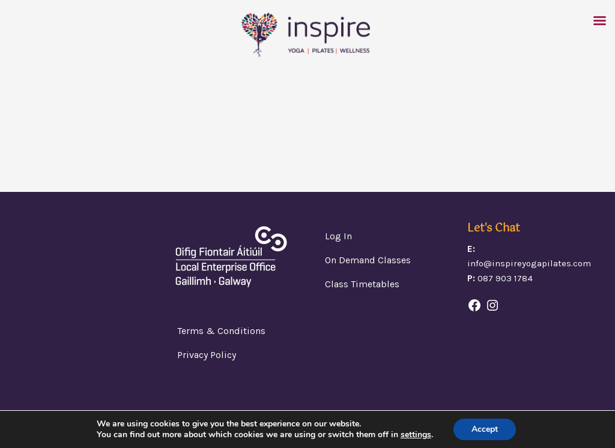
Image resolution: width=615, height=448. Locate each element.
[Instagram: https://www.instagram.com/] (492, 305)
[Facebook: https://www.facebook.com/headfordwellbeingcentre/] (474, 305)
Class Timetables (362, 284)
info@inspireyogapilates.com (529, 263)
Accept (484, 429)
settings (416, 434)
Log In (338, 236)
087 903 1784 (505, 278)
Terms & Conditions (221, 330)
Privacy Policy (206, 354)
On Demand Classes (368, 260)
